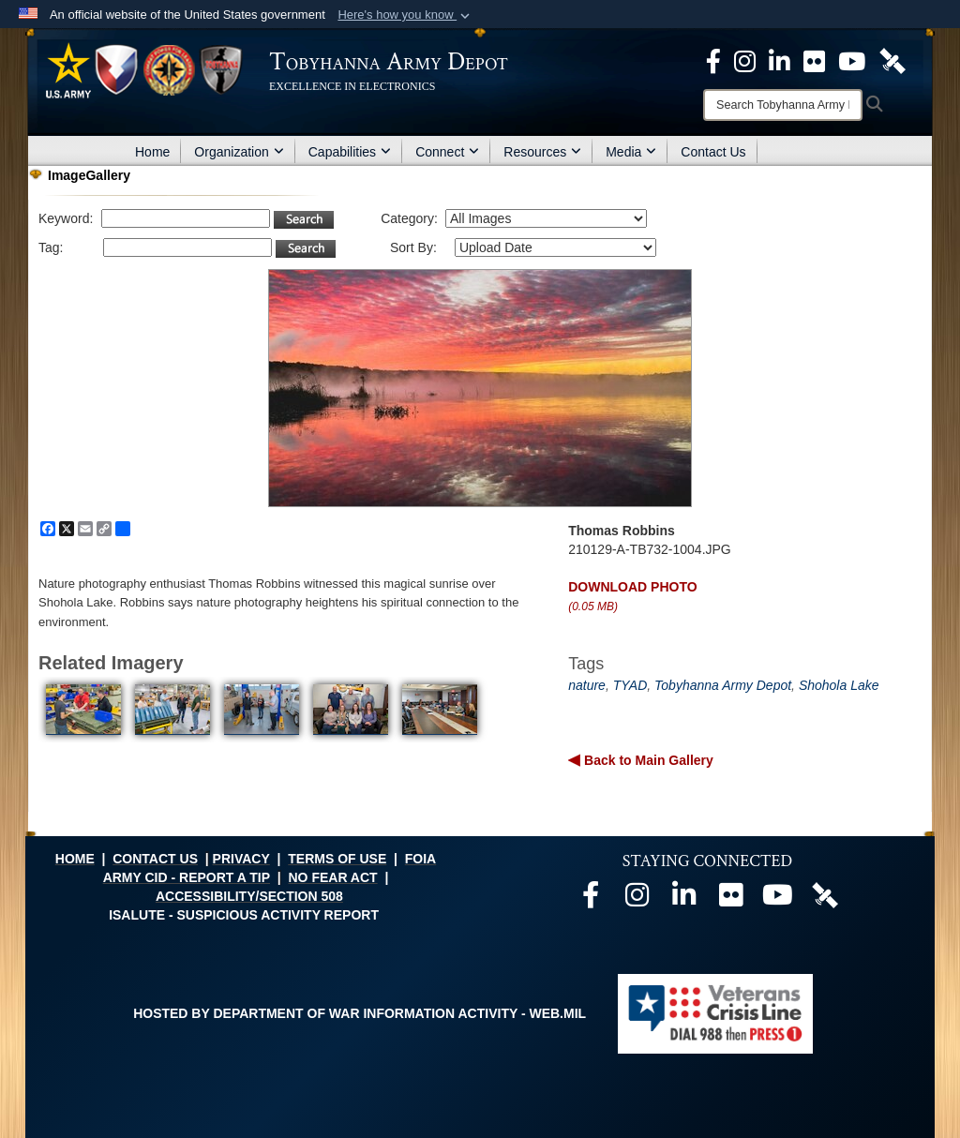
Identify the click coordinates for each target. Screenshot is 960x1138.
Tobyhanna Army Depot (722, 685)
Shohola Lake (839, 685)
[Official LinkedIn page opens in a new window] (779, 59)
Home (152, 151)
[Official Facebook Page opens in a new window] (713, 59)
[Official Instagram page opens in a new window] (745, 59)
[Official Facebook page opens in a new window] (590, 899)
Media (631, 151)
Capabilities (349, 151)
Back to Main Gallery (646, 760)
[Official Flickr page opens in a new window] (814, 59)
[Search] (782, 105)
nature (587, 685)
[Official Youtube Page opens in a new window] (851, 59)
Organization (238, 151)
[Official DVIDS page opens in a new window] (892, 59)
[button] (405, 15)
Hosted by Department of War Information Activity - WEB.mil (359, 1013)
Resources (542, 151)
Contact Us (713, 151)
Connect (447, 151)
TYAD (630, 685)
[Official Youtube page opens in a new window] (778, 899)
